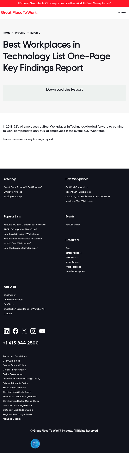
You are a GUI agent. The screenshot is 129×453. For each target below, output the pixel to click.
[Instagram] (33, 331)
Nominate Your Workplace (79, 201)
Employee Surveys (13, 196)
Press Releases (73, 266)
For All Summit (72, 224)
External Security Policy (15, 383)
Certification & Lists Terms (17, 392)
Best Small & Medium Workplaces (21, 234)
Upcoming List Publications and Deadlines (87, 196)
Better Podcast (73, 252)
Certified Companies (76, 187)
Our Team (9, 304)
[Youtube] (42, 331)
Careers (8, 313)
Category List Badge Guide (18, 410)
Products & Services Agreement (20, 396)
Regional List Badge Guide (17, 414)
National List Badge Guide (17, 405)
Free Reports (72, 257)
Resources (72, 240)
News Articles (72, 262)
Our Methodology (13, 299)
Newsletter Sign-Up (75, 271)
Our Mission (10, 295)
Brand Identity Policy (14, 387)
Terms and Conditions (15, 356)
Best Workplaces (76, 179)
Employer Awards (13, 191)
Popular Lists (12, 216)
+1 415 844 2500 (21, 343)
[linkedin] (6, 331)
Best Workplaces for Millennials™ (21, 248)
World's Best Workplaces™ (17, 243)
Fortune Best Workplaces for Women (23, 238)
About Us (10, 287)
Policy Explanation (13, 374)
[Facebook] (15, 331)
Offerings (10, 179)
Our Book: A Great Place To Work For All (24, 309)
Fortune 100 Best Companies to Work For (25, 224)
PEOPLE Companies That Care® (20, 229)
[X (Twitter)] (24, 331)
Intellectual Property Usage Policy (21, 378)
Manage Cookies (12, 418)
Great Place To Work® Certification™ (23, 187)
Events (69, 216)
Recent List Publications (78, 191)
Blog (67, 248)
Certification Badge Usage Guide (21, 401)
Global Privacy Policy (14, 365)
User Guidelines (11, 360)
